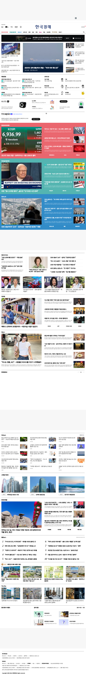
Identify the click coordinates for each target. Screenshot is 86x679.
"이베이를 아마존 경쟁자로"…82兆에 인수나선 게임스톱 (58, 183)
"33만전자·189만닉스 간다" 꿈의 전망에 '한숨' (11, 267)
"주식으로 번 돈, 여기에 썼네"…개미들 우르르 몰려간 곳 (20, 542)
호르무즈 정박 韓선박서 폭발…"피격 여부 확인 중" (41, 68)
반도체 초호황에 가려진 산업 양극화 (73, 81)
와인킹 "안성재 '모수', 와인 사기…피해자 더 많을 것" (10, 290)
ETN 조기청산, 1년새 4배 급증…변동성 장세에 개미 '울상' (58, 147)
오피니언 (25, 32)
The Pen (3, 586)
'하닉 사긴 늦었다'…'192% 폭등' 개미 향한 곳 (63, 261)
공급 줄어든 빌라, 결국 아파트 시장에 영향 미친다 (32, 601)
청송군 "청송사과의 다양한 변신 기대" (10, 580)
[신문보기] (2, 27)
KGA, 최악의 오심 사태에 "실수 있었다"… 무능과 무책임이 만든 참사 (10, 438)
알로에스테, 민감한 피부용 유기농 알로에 (53, 580)
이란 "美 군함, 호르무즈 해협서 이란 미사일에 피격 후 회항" (67, 453)
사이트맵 (23, 663)
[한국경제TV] (6, 27)
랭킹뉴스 (3, 537)
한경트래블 (4, 500)
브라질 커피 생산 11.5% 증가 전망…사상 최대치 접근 (11, 88)
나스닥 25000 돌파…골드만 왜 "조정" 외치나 (10, 81)
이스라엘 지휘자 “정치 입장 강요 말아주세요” (56, 300)
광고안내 (20, 655)
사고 (84, 607)
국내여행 (59, 529)
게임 (44, 32)
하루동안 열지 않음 (78, 38)
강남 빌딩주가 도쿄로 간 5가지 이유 (74, 601)
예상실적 (51, 190)
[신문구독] (21, 27)
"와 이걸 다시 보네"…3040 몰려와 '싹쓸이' (32, 290)
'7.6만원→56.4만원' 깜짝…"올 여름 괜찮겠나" (63, 272)
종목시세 (64, 190)
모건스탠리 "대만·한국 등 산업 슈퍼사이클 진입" (9, 445)
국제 (36, 32)
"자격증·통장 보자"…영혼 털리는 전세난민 (41, 466)
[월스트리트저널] (12, 27)
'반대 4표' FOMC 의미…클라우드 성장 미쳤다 (31, 88)
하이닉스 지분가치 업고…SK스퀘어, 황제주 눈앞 (57, 129)
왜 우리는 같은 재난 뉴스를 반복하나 (72, 88)
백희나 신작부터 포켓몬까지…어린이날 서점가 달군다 (19, 326)
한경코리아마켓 (4, 32)
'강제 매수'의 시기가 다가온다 (9, 601)
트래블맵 (49, 529)
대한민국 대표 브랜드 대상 (14, 564)
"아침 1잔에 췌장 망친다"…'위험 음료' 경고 (12, 258)
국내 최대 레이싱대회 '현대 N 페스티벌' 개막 (38, 438)
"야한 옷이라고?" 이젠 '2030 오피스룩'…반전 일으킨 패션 (37, 270)
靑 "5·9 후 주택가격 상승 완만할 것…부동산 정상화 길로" (10, 66)
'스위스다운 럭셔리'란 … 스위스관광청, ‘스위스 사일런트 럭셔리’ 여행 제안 (58, 503)
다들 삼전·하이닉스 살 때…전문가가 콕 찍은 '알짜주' (62, 555)
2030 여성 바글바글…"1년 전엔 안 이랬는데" (62, 265)
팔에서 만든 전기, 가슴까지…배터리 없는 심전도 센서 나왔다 (38, 453)
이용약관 (38, 663)
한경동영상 (4, 372)
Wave (40, 32)
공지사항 (36, 607)
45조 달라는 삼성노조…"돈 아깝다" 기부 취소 (63, 268)
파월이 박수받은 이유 (49, 87)
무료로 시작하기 (36, 119)
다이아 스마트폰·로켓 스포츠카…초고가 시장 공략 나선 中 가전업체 (10, 453)
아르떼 (3, 296)
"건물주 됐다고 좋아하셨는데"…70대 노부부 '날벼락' (53, 601)
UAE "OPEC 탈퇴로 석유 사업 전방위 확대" (67, 445)
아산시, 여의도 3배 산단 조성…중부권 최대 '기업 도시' (32, 580)
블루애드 (25, 655)
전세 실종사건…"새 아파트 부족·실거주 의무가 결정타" (58, 200)
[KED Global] (16, 27)
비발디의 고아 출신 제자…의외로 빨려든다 (56, 318)
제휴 (8, 663)
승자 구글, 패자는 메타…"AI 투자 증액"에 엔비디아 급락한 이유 (31, 81)
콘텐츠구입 (12, 663)
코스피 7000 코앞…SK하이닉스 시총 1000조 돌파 (9, 56)
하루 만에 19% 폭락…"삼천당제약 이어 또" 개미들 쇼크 (20, 546)
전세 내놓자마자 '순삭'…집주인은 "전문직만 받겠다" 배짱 (20, 227)
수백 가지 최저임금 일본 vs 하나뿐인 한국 (51, 94)
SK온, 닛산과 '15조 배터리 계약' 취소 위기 (79, 69)
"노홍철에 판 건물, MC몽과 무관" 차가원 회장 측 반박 (57, 218)
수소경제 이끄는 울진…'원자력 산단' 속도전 (75, 580)
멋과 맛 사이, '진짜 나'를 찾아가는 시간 (55, 354)
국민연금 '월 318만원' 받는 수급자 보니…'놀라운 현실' (63, 550)
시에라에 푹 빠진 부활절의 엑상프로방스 (55, 309)
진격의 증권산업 (37, 495)
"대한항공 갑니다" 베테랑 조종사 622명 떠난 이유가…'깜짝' (64, 546)
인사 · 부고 (79, 607)
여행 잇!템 (79, 529)
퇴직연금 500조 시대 (10, 495)
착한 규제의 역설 (48, 81)
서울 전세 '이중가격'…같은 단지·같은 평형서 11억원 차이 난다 (58, 209)
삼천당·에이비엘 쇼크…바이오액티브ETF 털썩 (57, 138)
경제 (29, 32)
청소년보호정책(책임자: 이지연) (57, 663)
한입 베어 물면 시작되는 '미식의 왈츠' (54, 336)
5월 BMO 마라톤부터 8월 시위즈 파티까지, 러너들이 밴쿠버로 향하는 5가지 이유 (58, 522)
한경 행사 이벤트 (5, 607)
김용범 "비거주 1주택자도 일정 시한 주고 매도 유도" (71, 467)
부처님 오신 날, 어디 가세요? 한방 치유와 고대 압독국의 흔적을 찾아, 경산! (21, 531)
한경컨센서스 (51, 155)
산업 (33, 32)
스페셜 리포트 (5, 475)
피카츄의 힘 (67, 94)
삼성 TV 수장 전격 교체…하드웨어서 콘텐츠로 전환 (79, 53)
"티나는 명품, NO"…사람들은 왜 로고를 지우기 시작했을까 (21, 362)
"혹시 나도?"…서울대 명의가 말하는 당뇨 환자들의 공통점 (21, 559)
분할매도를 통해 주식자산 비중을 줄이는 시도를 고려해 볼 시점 (10, 94)
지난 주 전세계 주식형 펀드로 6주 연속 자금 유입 (67, 438)
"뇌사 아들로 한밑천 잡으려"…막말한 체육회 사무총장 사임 (53, 290)
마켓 (78, 155)
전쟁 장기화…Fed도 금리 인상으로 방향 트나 (56, 174)
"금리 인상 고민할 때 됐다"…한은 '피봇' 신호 (10, 61)
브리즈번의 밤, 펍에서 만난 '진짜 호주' (54, 363)
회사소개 (4, 655)
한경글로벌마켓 (13, 32)
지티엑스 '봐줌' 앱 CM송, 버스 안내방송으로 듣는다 (67, 460)
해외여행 (69, 529)
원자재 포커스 (4, 86)
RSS (33, 663)
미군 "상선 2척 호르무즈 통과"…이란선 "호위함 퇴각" (79, 45)
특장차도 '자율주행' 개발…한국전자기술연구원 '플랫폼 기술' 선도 (9, 467)
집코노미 (19, 32)
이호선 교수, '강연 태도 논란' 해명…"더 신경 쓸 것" (74, 290)
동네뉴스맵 (51, 226)
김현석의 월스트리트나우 (6, 79)
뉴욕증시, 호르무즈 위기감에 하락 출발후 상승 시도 (38, 445)
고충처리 (15, 655)
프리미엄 (55, 32)
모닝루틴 (48, 32)
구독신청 (9, 655)
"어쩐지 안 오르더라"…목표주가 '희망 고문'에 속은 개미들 (21, 550)
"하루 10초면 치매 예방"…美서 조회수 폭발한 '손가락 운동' (64, 542)
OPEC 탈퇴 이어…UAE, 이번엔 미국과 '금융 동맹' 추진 (10, 71)
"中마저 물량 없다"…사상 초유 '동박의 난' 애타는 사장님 (20, 555)
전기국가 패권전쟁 (67, 495)
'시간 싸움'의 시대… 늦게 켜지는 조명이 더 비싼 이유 (58, 345)
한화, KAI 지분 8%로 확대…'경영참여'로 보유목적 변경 (79, 61)
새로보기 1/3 (82, 435)
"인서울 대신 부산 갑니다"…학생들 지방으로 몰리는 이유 (63, 559)
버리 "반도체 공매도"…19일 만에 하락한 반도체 (31, 94)
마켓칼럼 (3, 92)
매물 (64, 226)
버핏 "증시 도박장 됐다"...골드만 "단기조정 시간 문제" (19, 191)
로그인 (83, 27)
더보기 (60, 32)
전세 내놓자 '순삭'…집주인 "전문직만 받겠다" (63, 257)
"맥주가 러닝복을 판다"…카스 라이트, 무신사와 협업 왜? (38, 460)
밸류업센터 (77, 226)
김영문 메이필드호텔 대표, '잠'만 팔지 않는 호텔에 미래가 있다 (58, 512)
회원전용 (3, 76)
